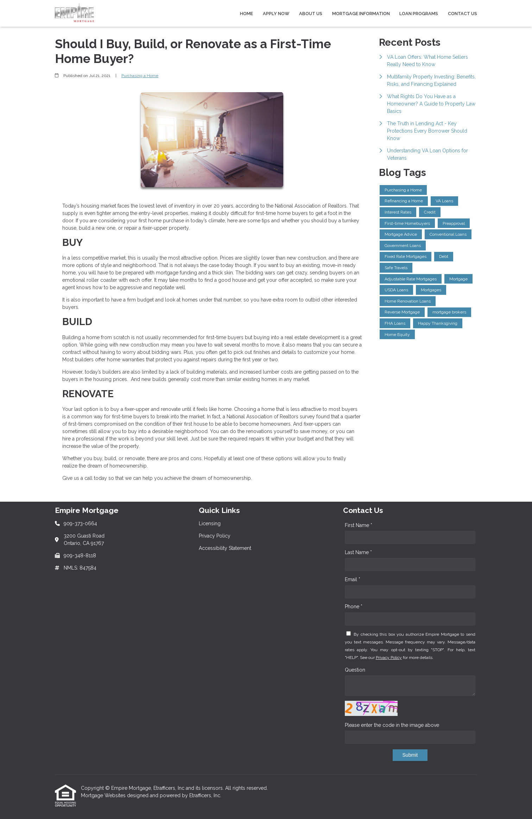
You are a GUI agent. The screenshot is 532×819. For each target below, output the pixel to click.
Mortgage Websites (104, 795)
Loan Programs (418, 13)
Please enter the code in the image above (392, 725)
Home (246, 13)
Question (355, 670)
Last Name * (358, 552)
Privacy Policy (389, 657)
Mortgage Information (361, 13)
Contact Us (462, 13)
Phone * (353, 606)
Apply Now (276, 13)
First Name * (358, 525)
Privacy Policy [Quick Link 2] (214, 536)
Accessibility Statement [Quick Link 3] (225, 548)
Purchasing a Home (139, 75)
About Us (310, 13)
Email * (352, 579)
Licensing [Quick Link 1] (210, 523)
